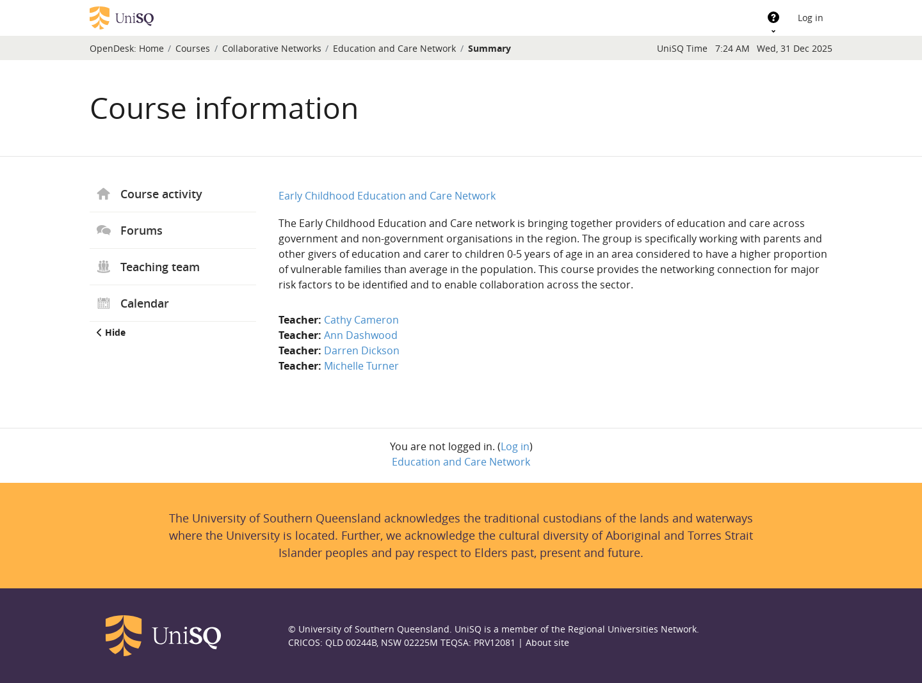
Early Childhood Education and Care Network (387, 196)
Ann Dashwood (361, 335)
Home (151, 48)
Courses (192, 48)
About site (547, 642)
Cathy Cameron (361, 320)
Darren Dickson (362, 350)
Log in (810, 18)
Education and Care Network (394, 48)
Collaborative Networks (271, 48)
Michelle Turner (361, 366)
